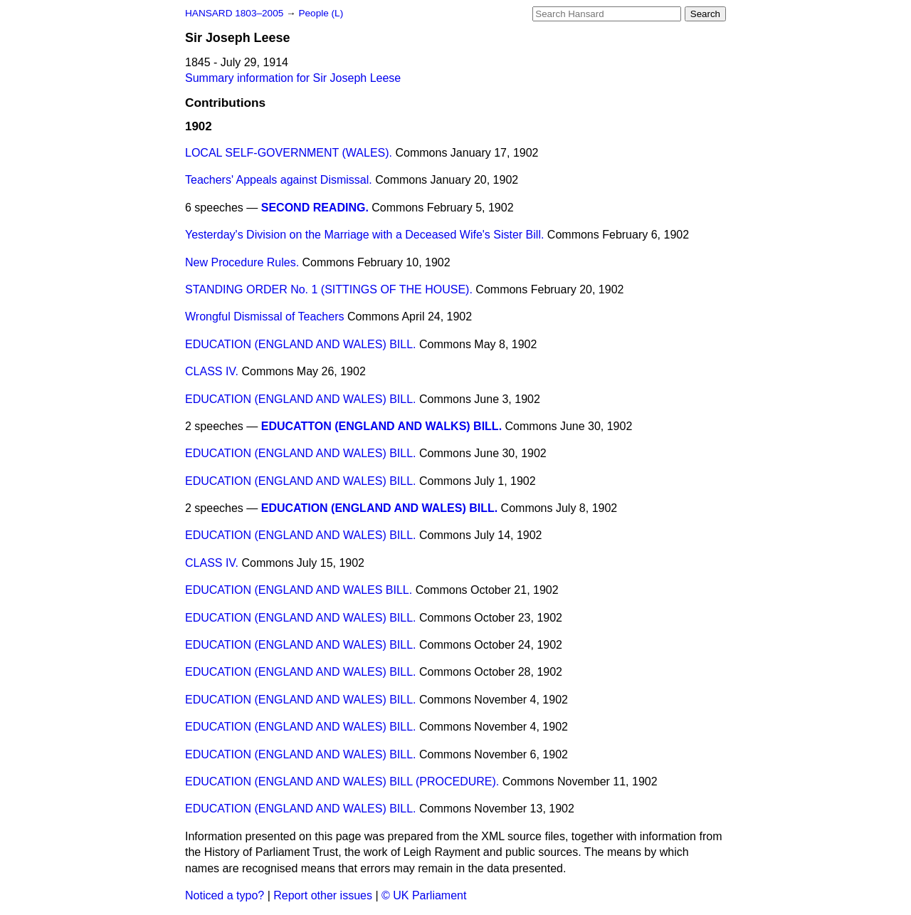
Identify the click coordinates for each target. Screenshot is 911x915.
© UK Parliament (423, 895)
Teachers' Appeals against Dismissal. (278, 180)
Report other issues (322, 895)
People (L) (320, 13)
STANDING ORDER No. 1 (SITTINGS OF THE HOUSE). (329, 289)
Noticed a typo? (224, 895)
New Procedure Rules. (242, 262)
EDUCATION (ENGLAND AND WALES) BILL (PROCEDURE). (342, 781)
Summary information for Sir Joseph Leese (293, 78)
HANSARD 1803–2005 (234, 13)
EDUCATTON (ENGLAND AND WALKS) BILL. (381, 426)
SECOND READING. (315, 208)
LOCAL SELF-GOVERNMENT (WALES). (288, 153)
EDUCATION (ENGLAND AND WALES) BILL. (300, 344)
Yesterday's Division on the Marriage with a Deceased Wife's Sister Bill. (364, 235)
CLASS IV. (211, 371)
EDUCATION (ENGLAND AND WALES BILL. (298, 590)
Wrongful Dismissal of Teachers (264, 316)
